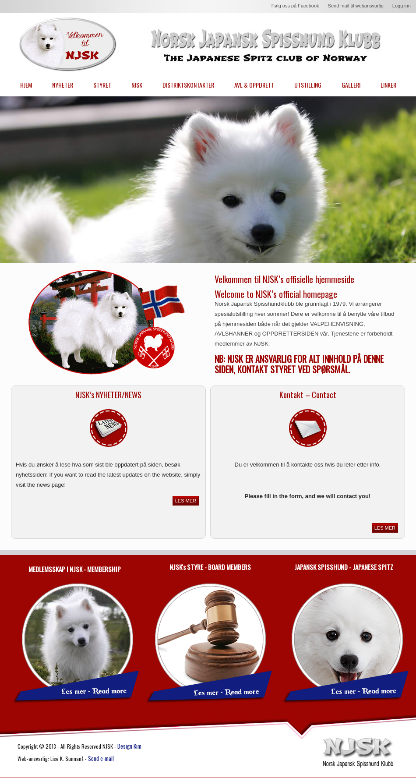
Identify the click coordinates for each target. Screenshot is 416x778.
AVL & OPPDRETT (254, 84)
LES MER (185, 500)
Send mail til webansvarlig (356, 5)
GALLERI (351, 84)
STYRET (102, 84)
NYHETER (62, 84)
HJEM (26, 84)
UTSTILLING (307, 84)
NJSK (136, 84)
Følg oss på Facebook (295, 5)
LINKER (388, 84)
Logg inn (401, 5)
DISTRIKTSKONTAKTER (188, 84)
